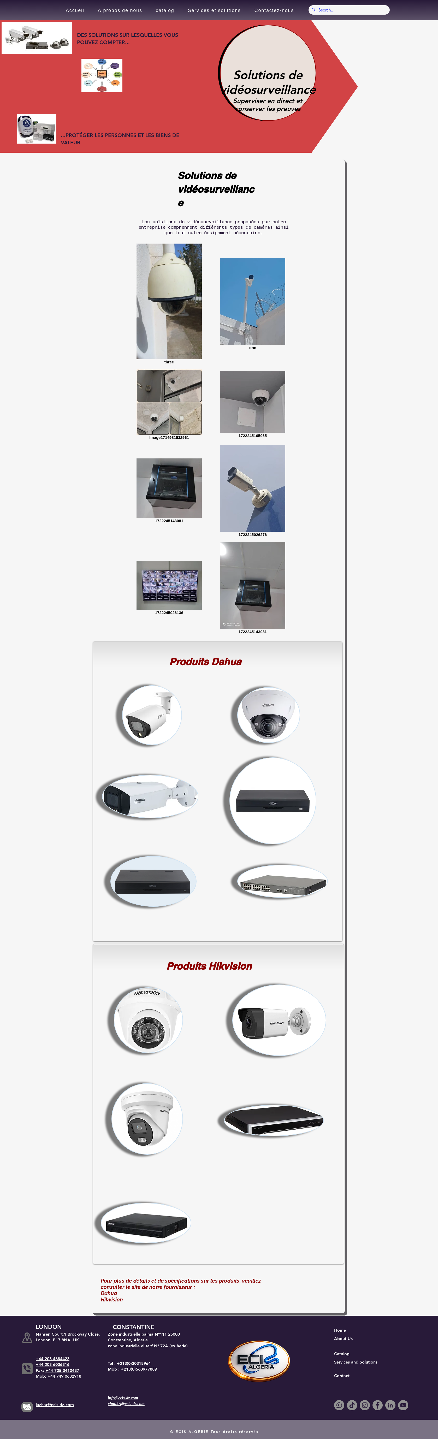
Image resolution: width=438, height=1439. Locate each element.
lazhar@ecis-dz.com (55, 1404)
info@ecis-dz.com (123, 1398)
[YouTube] (403, 1405)
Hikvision (112, 1299)
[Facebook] (377, 1405)
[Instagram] (365, 1405)
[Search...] (348, 10)
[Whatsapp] (339, 1405)
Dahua (109, 1293)
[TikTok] (352, 1405)
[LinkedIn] (390, 1405)
